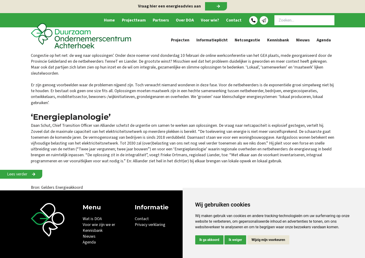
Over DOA (185, 20)
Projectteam (134, 20)
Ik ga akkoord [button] (209, 240)
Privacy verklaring (150, 225)
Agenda (324, 40)
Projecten (180, 40)
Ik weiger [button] (235, 240)
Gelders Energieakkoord (62, 187)
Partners (161, 20)
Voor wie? (210, 20)
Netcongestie (247, 40)
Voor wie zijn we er (99, 225)
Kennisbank (278, 40)
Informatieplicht (212, 40)
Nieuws (303, 40)
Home (109, 20)
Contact (233, 20)
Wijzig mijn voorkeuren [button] (268, 240)
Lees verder (17, 174)
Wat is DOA (92, 219)
